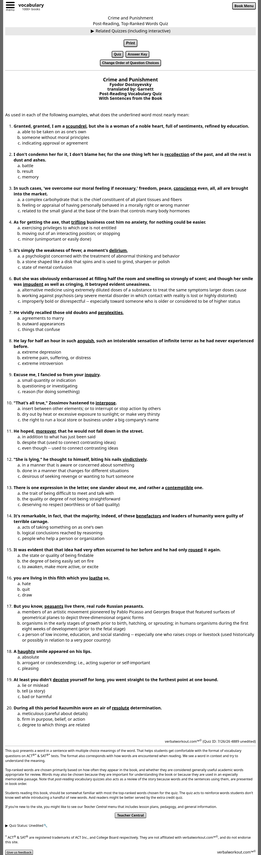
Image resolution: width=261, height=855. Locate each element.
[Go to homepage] (29, 5)
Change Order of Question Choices (130, 64)
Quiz (117, 55)
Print (130, 43)
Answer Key (137, 55)
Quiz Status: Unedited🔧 (28, 827)
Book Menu (243, 6)
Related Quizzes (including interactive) (133, 31)
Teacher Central (130, 816)
